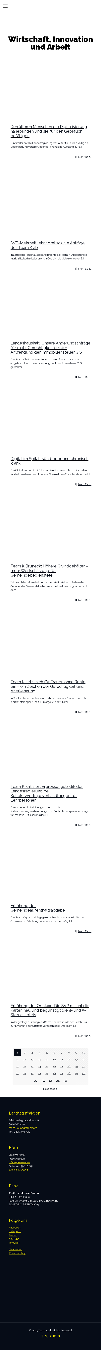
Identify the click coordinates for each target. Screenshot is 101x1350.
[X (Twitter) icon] (46, 1336)
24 (39, 1066)
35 (46, 1073)
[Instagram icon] (54, 1336)
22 (24, 1066)
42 (43, 1080)
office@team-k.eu (19, 1162)
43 (50, 1080)
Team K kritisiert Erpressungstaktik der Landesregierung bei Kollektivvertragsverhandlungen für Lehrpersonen (47, 793)
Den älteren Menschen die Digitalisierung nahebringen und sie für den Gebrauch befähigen (49, 131)
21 (17, 1066)
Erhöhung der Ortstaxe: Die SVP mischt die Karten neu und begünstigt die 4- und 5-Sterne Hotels (50, 1010)
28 (69, 1066)
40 (83, 1073)
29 (76, 1066)
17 (61, 1059)
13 (32, 1059)
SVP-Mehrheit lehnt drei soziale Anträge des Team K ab (48, 245)
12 (25, 1059)
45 (65, 1080)
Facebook (14, 1227)
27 (61, 1066)
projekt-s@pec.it (18, 1169)
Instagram (15, 1231)
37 (61, 1073)
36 (54, 1073)
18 (69, 1059)
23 (32, 1066)
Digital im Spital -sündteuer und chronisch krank (49, 461)
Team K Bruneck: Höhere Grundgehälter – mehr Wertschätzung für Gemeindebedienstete (49, 571)
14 (39, 1059)
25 (46, 1066)
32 (24, 1073)
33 (32, 1073)
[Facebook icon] (42, 1336)
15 (47, 1059)
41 (35, 1080)
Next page (50, 1088)
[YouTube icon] (50, 1336)
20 (83, 1059)
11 (17, 1059)
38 (69, 1073)
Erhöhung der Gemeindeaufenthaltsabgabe (38, 908)
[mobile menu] (5, 6)
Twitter (13, 1235)
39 (76, 1073)
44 (58, 1080)
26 (54, 1066)
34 (39, 1073)
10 (83, 1052)
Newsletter (15, 1249)
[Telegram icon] (58, 1336)
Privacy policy (17, 1253)
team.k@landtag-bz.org (23, 1127)
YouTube (14, 1238)
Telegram (14, 1242)
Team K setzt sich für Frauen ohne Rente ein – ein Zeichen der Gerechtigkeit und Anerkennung (48, 686)
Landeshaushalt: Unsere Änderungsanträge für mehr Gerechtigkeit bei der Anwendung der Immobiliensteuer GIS (50, 348)
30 (83, 1066)
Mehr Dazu (84, 156)
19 (76, 1059)
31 (17, 1073)
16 (54, 1059)
